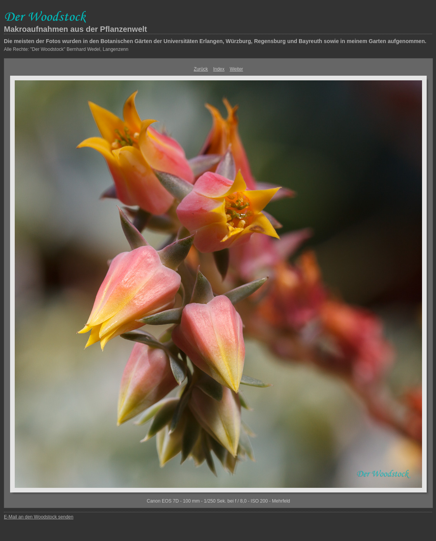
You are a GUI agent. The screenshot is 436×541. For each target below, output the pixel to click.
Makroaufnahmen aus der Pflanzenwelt (75, 29)
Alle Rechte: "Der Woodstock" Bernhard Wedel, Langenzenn (66, 49)
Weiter (236, 69)
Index (218, 69)
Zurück (201, 69)
